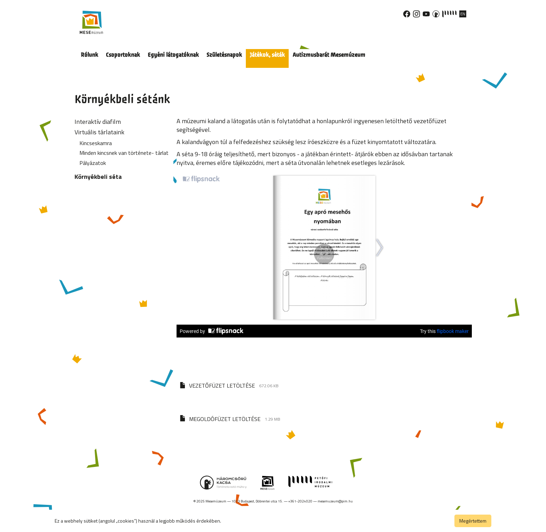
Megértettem (472, 520)
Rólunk (89, 54)
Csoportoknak (123, 54)
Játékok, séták (267, 54)
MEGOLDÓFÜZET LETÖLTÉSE (224, 419)
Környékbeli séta (98, 176)
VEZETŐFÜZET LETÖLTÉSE (222, 385)
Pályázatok (92, 163)
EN (462, 14)
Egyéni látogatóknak (173, 54)
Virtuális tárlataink (99, 132)
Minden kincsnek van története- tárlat (124, 153)
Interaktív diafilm (98, 121)
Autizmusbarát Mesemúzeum (328, 54)
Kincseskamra (95, 143)
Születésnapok (224, 54)
